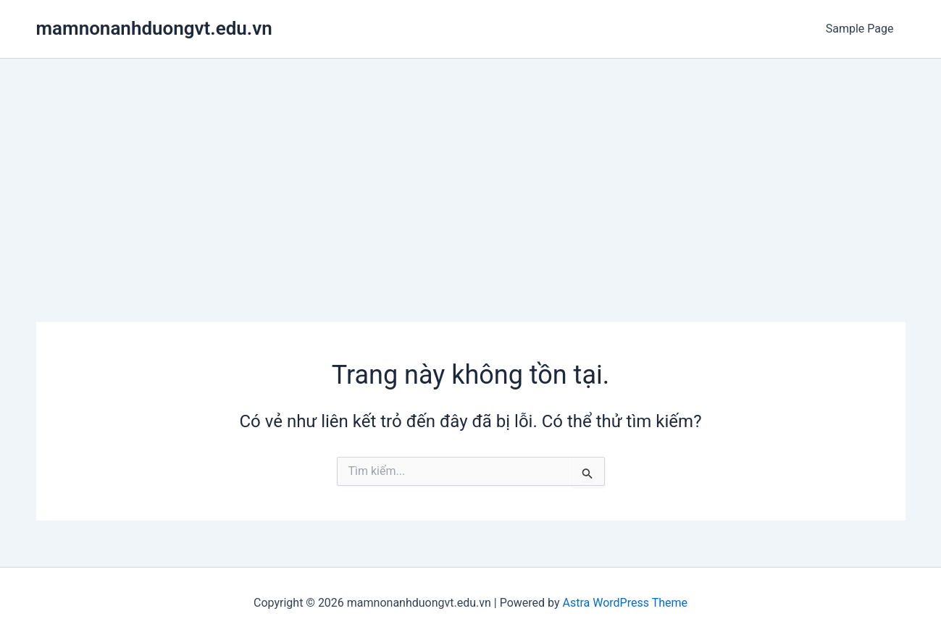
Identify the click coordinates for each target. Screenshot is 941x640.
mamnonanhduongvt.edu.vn (154, 28)
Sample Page (860, 28)
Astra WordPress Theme (625, 603)
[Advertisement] (471, 167)
